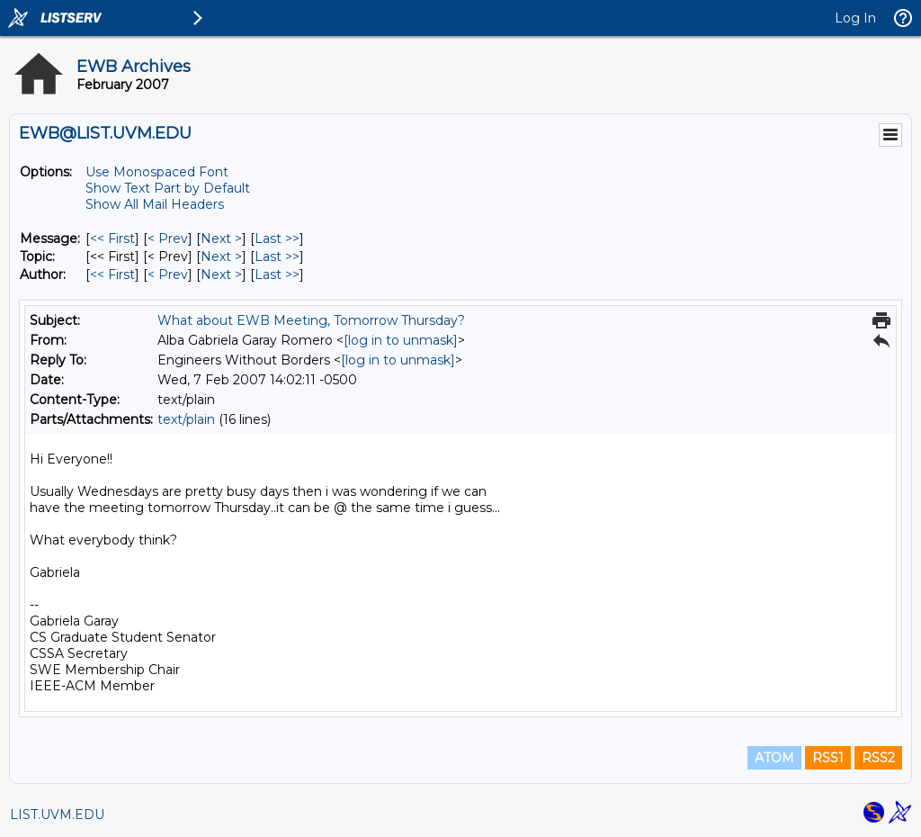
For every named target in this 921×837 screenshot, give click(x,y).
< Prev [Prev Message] (168, 238)
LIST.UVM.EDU (57, 814)
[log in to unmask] (401, 340)
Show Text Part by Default (167, 188)
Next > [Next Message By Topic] (221, 256)
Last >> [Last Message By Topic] (277, 256)
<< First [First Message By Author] (112, 274)
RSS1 (828, 758)
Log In (855, 18)
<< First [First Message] (112, 238)
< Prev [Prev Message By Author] (168, 274)
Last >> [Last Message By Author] (277, 274)
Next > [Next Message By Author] (221, 274)
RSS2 (878, 758)
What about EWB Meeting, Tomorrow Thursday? (311, 320)
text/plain (186, 419)
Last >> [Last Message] (277, 238)
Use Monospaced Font (156, 172)
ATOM (774, 758)
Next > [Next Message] (221, 238)
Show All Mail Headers (154, 204)
